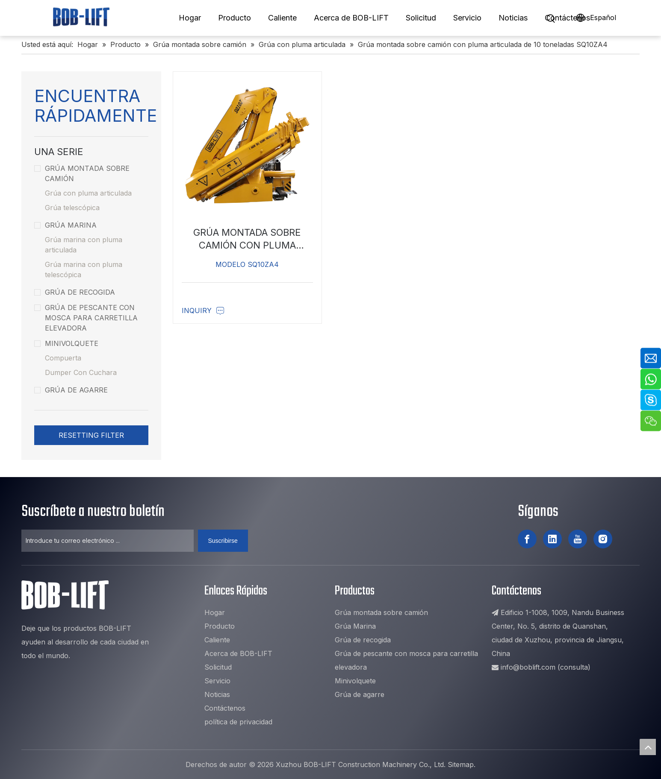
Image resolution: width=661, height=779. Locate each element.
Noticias (513, 17)
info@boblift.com (528, 667)
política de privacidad (238, 722)
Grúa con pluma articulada (88, 193)
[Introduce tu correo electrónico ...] (107, 541)
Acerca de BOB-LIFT (351, 17)
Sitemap (461, 764)
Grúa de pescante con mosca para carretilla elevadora (86, 317)
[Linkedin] (552, 539)
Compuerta (63, 358)
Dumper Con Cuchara (81, 372)
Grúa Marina (65, 225)
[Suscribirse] (223, 541)
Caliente (282, 17)
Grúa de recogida (74, 292)
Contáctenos (567, 17)
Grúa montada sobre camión (82, 173)
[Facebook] (527, 539)
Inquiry (203, 310)
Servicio (467, 17)
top (648, 747)
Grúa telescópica (72, 207)
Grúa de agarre (71, 390)
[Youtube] (577, 539)
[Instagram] (602, 539)
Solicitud (421, 17)
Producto (234, 17)
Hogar (190, 17)
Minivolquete (66, 343)
